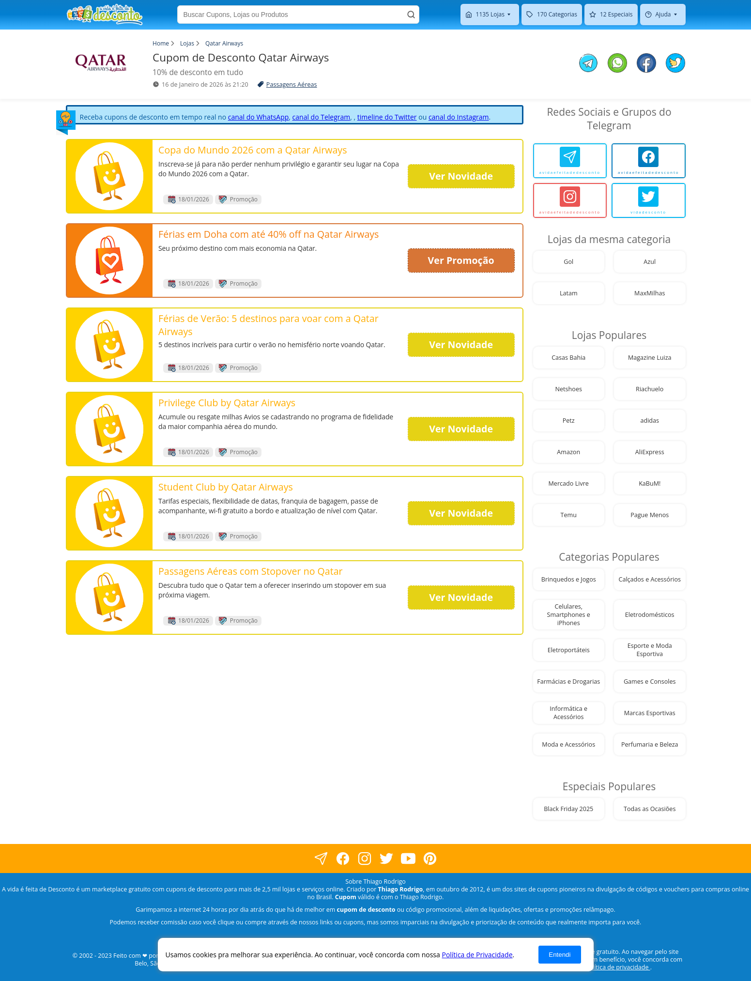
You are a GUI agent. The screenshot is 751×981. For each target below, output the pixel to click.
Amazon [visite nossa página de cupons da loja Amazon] (568, 452)
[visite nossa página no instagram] (365, 858)
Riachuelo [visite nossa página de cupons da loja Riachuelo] (649, 389)
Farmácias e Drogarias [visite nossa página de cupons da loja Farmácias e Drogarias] (568, 681)
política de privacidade (617, 967)
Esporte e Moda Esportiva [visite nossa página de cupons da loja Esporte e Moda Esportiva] (650, 650)
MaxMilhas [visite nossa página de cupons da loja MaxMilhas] (649, 293)
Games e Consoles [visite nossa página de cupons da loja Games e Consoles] (650, 681)
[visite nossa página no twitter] (387, 858)
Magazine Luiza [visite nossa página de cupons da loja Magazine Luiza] (650, 357)
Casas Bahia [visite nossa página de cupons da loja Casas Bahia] (568, 357)
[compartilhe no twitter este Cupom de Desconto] (675, 70)
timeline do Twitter (387, 117)
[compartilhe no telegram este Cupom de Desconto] (588, 64)
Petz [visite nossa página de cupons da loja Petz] (569, 420)
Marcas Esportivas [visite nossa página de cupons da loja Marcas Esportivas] (649, 713)
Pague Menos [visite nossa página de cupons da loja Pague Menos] (649, 515)
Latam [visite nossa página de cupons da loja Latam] (569, 293)
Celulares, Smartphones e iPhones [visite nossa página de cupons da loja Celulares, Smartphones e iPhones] (568, 614)
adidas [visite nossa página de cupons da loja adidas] (649, 420)
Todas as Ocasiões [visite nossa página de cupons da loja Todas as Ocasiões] (649, 809)
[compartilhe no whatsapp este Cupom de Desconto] (617, 64)
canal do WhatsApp (258, 117)
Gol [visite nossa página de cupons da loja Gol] (568, 262)
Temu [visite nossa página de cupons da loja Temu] (569, 515)
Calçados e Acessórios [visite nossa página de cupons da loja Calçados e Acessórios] (649, 579)
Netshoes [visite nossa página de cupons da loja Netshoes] (568, 389)
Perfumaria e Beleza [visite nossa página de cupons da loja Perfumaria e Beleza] (649, 744)
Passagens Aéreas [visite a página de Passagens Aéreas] (291, 84)
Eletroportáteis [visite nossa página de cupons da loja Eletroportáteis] (569, 650)
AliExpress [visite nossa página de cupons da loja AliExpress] (649, 452)
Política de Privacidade (477, 954)
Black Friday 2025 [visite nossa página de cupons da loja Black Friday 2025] (568, 809)
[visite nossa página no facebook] (321, 858)
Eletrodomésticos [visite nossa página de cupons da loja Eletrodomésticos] (649, 615)
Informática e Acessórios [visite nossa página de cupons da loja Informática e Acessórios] (568, 713)
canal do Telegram (321, 117)
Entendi (559, 954)
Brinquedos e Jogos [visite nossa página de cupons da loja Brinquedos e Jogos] (568, 579)
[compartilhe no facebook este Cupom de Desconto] (646, 64)
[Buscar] (411, 14)
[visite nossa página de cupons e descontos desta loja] (110, 176)
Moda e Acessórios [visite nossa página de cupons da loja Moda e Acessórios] (568, 744)
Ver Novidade (461, 176)
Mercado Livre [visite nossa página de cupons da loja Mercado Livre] (569, 483)
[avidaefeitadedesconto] (570, 160)
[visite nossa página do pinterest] (430, 858)
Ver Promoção (461, 260)
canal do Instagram (459, 117)
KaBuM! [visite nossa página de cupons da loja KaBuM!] (649, 483)
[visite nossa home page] (104, 14)
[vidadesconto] (649, 200)
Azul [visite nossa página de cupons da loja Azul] (650, 262)
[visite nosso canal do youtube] (408, 858)
